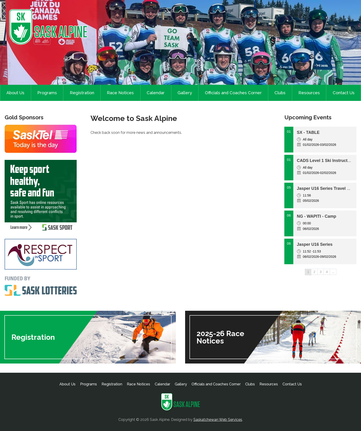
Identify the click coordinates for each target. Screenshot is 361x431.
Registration (82, 92)
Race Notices (120, 92)
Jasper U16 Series (314, 244)
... (333, 272)
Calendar (156, 92)
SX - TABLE (308, 132)
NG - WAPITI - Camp (316, 216)
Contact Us (344, 92)
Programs (47, 92)
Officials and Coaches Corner (233, 92)
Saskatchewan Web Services (217, 419)
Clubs (279, 92)
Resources (309, 92)
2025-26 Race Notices (220, 337)
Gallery (185, 92)
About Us (15, 92)
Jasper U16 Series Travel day (325, 188)
